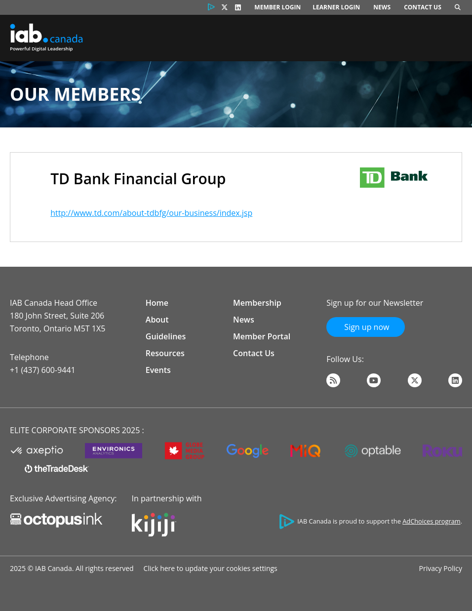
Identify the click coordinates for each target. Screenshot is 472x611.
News (382, 7)
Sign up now (365, 327)
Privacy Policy (440, 568)
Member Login (277, 7)
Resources (165, 353)
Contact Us (422, 7)
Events (158, 370)
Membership (257, 302)
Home (157, 302)
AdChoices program (431, 521)
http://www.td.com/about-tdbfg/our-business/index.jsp (151, 212)
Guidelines (166, 336)
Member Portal (261, 336)
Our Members (75, 94)
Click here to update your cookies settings (210, 568)
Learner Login (336, 7)
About (157, 319)
